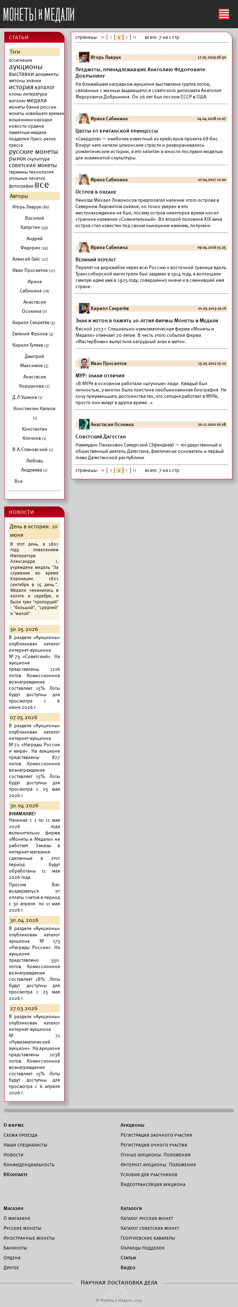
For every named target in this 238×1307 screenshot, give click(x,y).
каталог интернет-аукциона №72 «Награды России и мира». (34, 741)
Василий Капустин (34, 222)
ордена (36, 126)
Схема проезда (20, 1135)
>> (135, 37)
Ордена (12, 1257)
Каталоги (131, 1208)
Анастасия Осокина (34, 306)
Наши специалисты (26, 1145)
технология (41, 172)
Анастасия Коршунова (34, 381)
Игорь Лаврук (30, 207)
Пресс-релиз (43, 139)
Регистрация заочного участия (156, 1135)
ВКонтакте (16, 1174)
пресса (16, 145)
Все (18, 481)
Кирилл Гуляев (30, 345)
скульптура (38, 159)
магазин (17, 101)
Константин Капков (34, 413)
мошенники (21, 120)
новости (18, 126)
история (21, 87)
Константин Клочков (34, 433)
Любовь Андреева (34, 465)
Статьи (128, 1257)
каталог (45, 87)
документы (47, 74)
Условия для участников (149, 1174)
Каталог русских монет (147, 1218)
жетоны (17, 81)
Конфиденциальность (29, 1164)
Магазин (13, 1208)
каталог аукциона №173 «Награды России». (34, 941)
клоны (15, 94)
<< (103, 37)
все (42, 185)
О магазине (17, 1218)
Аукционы (133, 1125)
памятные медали (28, 132)
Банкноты (15, 1248)
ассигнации (20, 60)
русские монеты (33, 151)
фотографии (21, 186)
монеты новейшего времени (38, 113)
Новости (14, 1154)
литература (35, 94)
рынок (17, 159)
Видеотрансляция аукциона (153, 1184)
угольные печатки (27, 178)
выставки (21, 74)
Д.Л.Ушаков (27, 397)
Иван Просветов (33, 270)
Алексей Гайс (30, 259)
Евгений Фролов (33, 334)
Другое (11, 1267)
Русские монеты (23, 1228)
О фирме (14, 1125)
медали (37, 100)
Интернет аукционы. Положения (158, 1164)
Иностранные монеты (29, 1238)
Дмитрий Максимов (34, 361)
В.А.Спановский (32, 449)
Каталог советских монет (150, 1228)
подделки (19, 139)
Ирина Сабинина (34, 286)
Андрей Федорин (34, 243)
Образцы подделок (143, 1248)
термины (18, 172)
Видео (128, 1267)
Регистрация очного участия (154, 1145)
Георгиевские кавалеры (148, 1238)
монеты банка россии (32, 107)
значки (33, 81)
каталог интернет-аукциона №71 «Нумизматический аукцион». (34, 1035)
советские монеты (33, 165)
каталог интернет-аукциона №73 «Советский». (34, 650)
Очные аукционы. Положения (156, 1154)
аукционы (26, 66)
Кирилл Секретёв (33, 323)
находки (43, 120)
